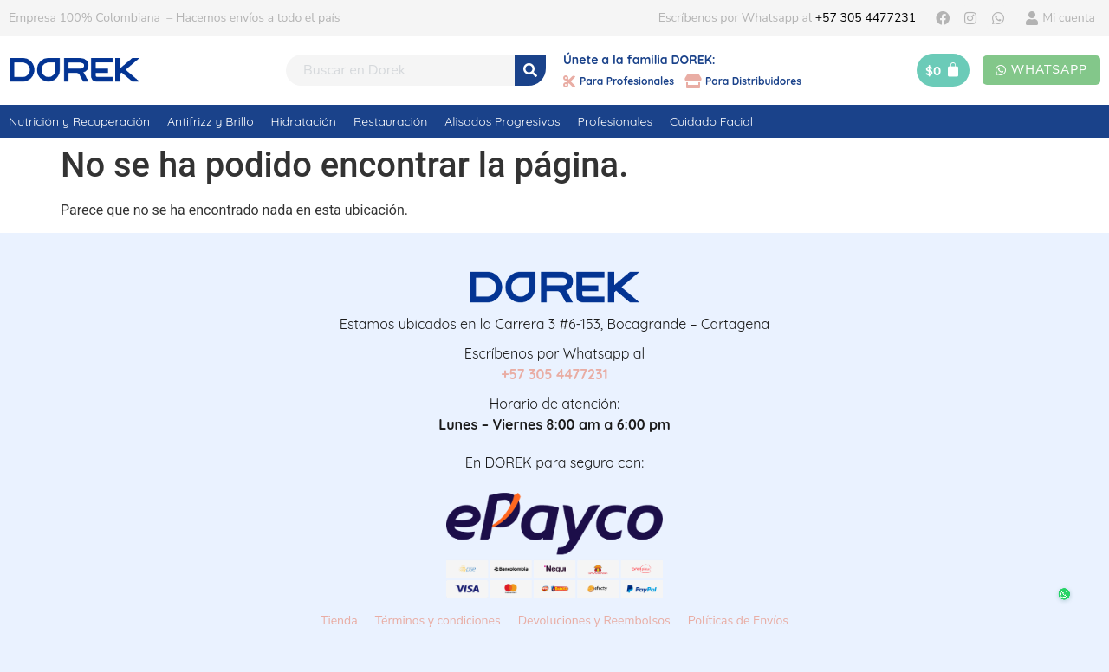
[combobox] (400, 70)
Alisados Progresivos (502, 121)
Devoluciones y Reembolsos (594, 620)
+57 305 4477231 (865, 18)
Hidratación (303, 121)
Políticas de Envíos (738, 620)
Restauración (390, 121)
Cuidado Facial (711, 121)
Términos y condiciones (438, 620)
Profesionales (615, 121)
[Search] (530, 70)
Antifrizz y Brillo (210, 121)
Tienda (339, 620)
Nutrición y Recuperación (79, 121)
